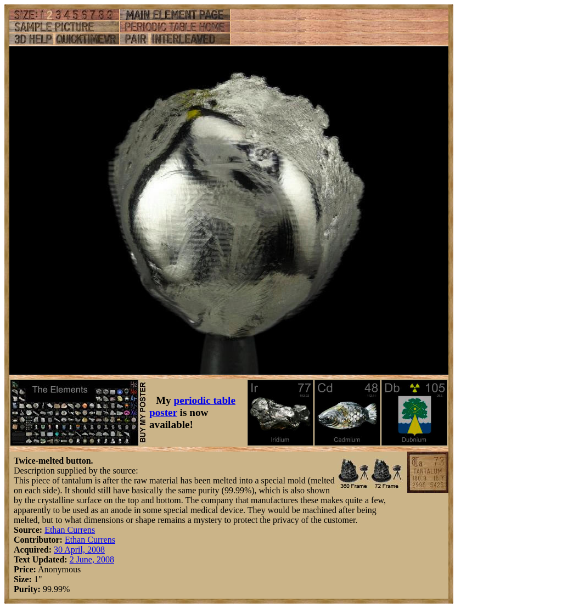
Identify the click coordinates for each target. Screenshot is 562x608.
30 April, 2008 (79, 549)
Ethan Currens (69, 529)
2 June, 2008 (92, 559)
